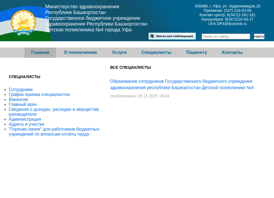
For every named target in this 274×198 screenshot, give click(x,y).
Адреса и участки (26, 124)
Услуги (119, 52)
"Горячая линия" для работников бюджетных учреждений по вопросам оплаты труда (54, 131)
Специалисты (156, 52)
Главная (40, 52)
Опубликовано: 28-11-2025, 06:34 (139, 96)
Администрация (25, 119)
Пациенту (196, 52)
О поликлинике (80, 52)
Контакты (232, 52)
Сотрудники (21, 89)
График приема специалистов (39, 94)
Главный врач (23, 104)
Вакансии (18, 99)
